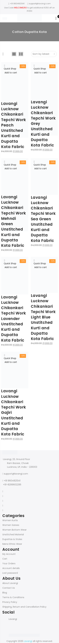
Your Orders (8, 563)
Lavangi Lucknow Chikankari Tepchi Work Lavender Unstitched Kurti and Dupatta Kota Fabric (13, 318)
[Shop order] (43, 54)
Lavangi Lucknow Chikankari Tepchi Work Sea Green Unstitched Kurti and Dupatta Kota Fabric (43, 219)
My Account (9, 554)
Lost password (10, 572)
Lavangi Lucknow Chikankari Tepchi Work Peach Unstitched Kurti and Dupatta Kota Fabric (13, 125)
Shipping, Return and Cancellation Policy (24, 606)
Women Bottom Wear (14, 529)
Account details (11, 568)
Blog (4, 592)
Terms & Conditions (13, 597)
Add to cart (11, 72)
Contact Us (8, 587)
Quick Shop (10, 68)
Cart (4, 558)
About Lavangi (10, 583)
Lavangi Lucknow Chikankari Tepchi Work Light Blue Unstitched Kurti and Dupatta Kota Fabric (43, 317)
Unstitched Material (13, 534)
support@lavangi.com (16, 473)
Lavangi (13, 619)
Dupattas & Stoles (12, 539)
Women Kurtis (10, 520)
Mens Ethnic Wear (12, 544)
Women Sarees (10, 525)
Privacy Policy (9, 602)
